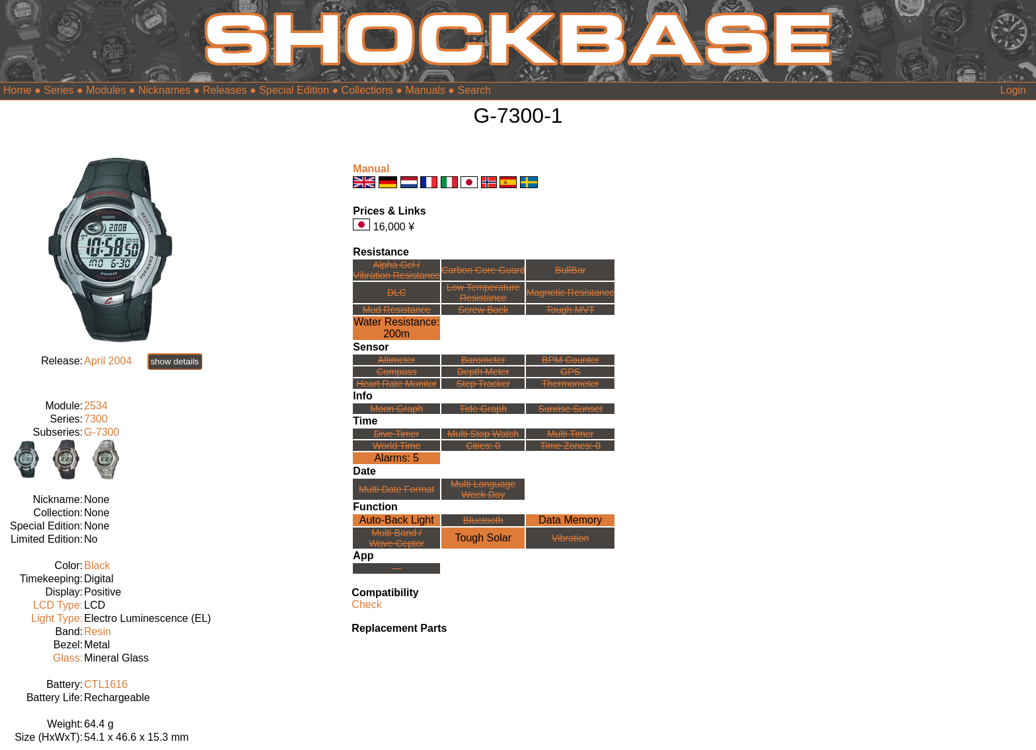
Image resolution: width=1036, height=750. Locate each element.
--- (396, 568)
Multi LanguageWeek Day (483, 489)
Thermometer (570, 383)
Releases (225, 90)
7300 (96, 419)
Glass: (68, 658)
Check (366, 604)
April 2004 (107, 360)
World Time (397, 445)
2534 (96, 405)
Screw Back (483, 309)
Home (17, 90)
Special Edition (294, 90)
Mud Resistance (397, 309)
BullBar (570, 270)
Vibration (570, 538)
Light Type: (57, 618)
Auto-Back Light (396, 520)
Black (97, 565)
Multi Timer (570, 433)
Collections (367, 90)
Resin (97, 631)
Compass (397, 371)
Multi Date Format (396, 489)
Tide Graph (483, 408)
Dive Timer (397, 433)
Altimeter (397, 360)
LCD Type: (58, 605)
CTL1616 (106, 684)
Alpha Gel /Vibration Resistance (396, 270)
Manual (371, 168)
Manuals (425, 90)
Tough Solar (483, 537)
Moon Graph (396, 408)
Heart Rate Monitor (396, 383)
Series (58, 90)
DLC (396, 292)
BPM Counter (570, 360)
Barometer (483, 360)
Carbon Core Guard (483, 270)
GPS (570, 371)
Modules (106, 90)
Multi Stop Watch (483, 433)
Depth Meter (483, 371)
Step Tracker (483, 383)
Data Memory (570, 520)
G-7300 (101, 432)
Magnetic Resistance (570, 292)
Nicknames (164, 90)
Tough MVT (570, 309)
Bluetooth (483, 520)
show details (175, 361)
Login (1013, 90)
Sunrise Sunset (570, 408)
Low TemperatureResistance (483, 292)
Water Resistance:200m (396, 327)
